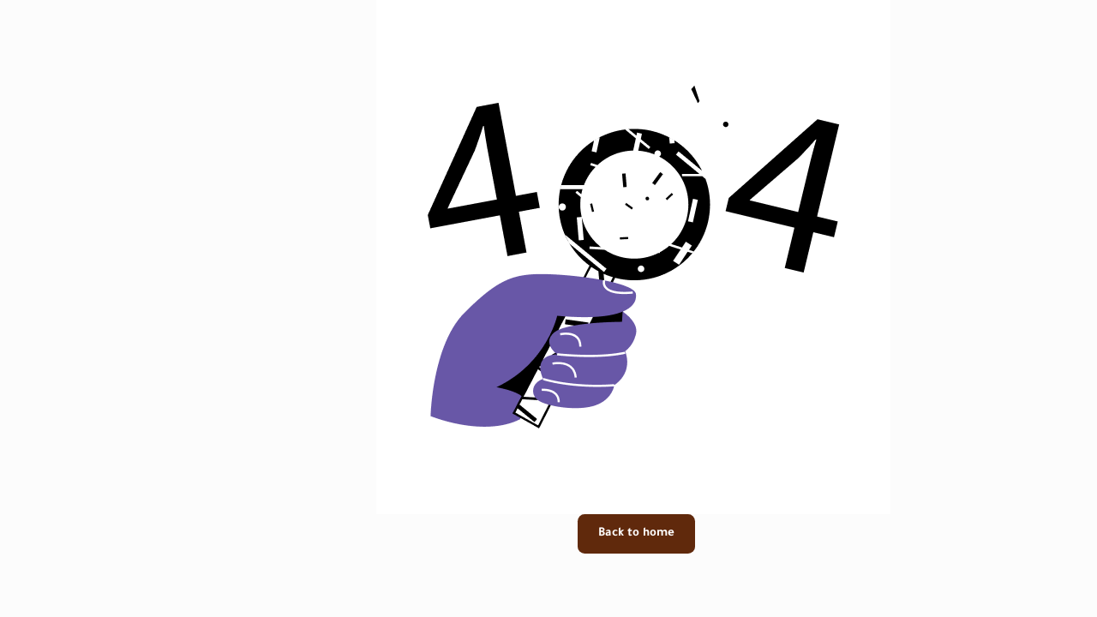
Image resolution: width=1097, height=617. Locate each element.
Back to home (551, 533)
